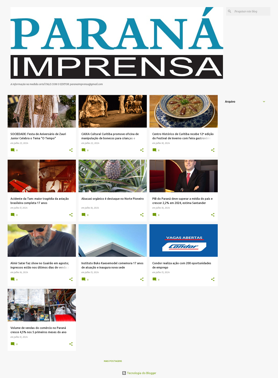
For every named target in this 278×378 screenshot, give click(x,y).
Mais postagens (113, 361)
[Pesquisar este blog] (251, 11)
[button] (71, 150)
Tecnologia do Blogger (139, 373)
